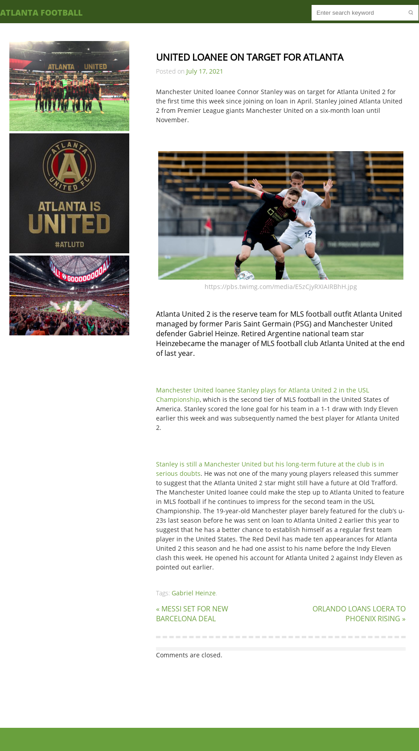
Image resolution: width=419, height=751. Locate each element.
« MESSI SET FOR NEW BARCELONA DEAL (192, 613)
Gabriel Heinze (194, 593)
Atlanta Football (41, 12)
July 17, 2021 (204, 71)
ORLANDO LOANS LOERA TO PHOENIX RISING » (359, 613)
